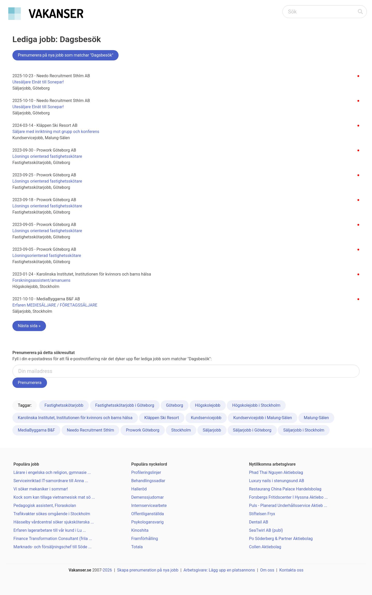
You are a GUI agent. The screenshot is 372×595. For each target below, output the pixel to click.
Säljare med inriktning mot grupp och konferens (55, 131)
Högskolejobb (207, 405)
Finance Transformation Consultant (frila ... (52, 538)
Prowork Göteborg (142, 430)
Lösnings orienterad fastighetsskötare (47, 156)
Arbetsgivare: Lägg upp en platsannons (219, 570)
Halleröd (139, 489)
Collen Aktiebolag (265, 546)
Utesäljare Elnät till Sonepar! (38, 82)
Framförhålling (144, 538)
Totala (137, 546)
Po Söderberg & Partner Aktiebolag (281, 538)
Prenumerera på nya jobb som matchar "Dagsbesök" (65, 55)
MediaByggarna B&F (36, 430)
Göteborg (174, 405)
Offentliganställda (147, 513)
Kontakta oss (291, 570)
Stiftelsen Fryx (262, 513)
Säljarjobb (212, 430)
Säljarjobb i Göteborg (252, 430)
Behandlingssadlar (148, 480)
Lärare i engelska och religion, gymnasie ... (52, 472)
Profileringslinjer (146, 472)
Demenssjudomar (147, 497)
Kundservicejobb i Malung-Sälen (262, 417)
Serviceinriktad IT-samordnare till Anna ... (50, 480)
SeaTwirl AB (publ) (266, 530)
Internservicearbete (149, 505)
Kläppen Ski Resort (161, 417)
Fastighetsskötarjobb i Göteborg (124, 405)
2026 (107, 570)
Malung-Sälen (316, 417)
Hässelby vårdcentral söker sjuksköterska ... (53, 522)
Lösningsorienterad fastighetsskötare (46, 255)
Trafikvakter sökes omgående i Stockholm (51, 513)
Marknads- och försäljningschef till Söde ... (52, 546)
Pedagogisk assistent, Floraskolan (44, 505)
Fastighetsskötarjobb (63, 405)
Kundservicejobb (206, 417)
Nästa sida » (29, 325)
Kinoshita (140, 530)
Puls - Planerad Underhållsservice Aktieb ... (288, 505)
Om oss (267, 570)
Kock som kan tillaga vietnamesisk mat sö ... (54, 497)
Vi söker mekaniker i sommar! (40, 489)
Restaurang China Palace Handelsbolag (285, 489)
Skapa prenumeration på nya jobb (147, 570)
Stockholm (181, 430)
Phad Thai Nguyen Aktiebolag (276, 472)
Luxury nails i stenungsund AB (276, 480)
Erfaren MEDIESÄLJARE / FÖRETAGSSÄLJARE (54, 305)
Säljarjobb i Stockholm (303, 430)
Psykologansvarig (147, 522)
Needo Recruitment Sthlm (90, 430)
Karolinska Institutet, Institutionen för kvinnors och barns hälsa (75, 417)
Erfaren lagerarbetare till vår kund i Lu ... (49, 530)
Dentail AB (258, 522)
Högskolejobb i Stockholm (256, 405)
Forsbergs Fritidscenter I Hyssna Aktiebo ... (288, 497)
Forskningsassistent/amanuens (41, 280)
